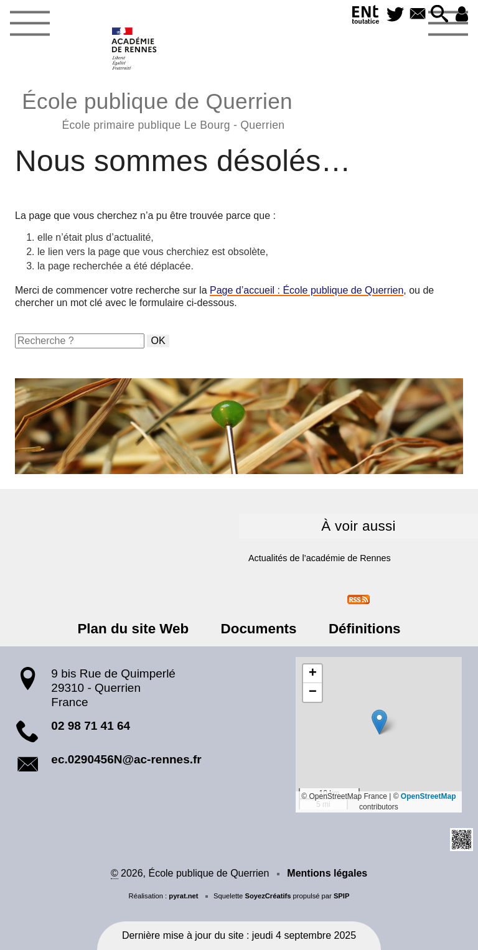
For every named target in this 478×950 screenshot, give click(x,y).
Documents (259, 628)
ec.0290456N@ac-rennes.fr (126, 759)
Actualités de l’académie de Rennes (319, 558)
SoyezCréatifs (268, 896)
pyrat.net (183, 896)
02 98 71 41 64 (90, 725)
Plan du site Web (133, 628)
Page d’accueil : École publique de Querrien (306, 290)
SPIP (342, 896)
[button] (439, 14)
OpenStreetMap (428, 796)
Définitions (365, 628)
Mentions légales (327, 873)
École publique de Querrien (157, 109)
